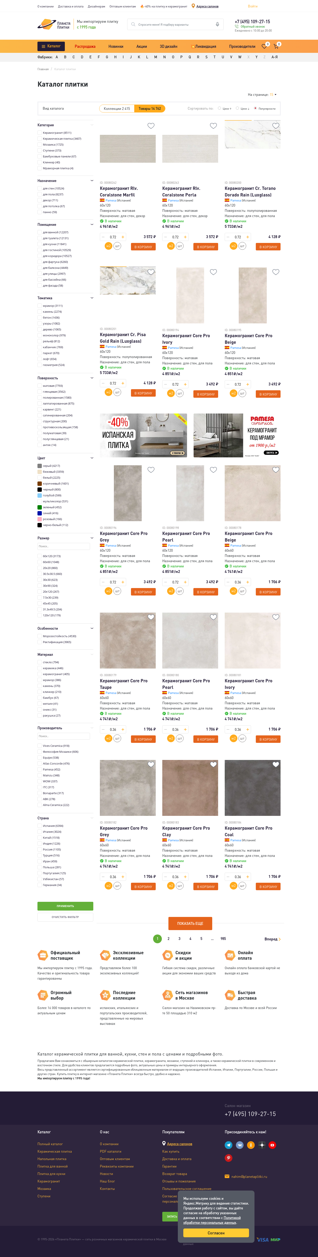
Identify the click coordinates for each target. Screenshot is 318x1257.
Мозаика (44, 1188)
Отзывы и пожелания (179, 1181)
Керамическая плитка (54, 1151)
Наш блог (107, 1181)
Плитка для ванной (52, 1166)
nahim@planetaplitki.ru (249, 1176)
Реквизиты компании (117, 1166)
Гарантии (169, 1166)
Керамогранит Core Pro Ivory (186, 339)
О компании (45, 6)
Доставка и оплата (70, 6)
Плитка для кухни (51, 1173)
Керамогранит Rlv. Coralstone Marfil (119, 191)
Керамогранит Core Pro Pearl (186, 536)
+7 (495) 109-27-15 (252, 21)
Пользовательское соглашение (186, 1188)
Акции (141, 46)
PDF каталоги (110, 1151)
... (212, 938)
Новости (106, 1173)
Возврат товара (174, 1173)
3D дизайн (168, 46)
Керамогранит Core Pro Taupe (124, 684)
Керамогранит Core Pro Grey (124, 536)
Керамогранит (48, 1181)
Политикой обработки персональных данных (212, 1220)
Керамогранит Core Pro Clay (186, 831)
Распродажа (85, 46)
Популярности (266, 108)
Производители (242, 46)
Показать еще (190, 923)
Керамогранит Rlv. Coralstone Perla (181, 191)
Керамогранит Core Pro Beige (248, 339)
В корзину (143, 247)
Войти (253, 6)
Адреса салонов (207, 6)
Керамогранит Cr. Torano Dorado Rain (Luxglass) (250, 191)
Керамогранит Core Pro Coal (248, 831)
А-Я (274, 57)
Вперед (271, 938)
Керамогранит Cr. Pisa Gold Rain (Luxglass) (123, 338)
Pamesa (111, 200)
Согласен (216, 1232)
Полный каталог (50, 1143)
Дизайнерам (96, 6)
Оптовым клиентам (123, 6)
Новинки (115, 46)
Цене (223, 108)
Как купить (170, 1151)
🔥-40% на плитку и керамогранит (163, 6)
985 (223, 938)
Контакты (107, 1188)
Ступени (43, 1196)
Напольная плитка (51, 1158)
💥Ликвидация (203, 46)
